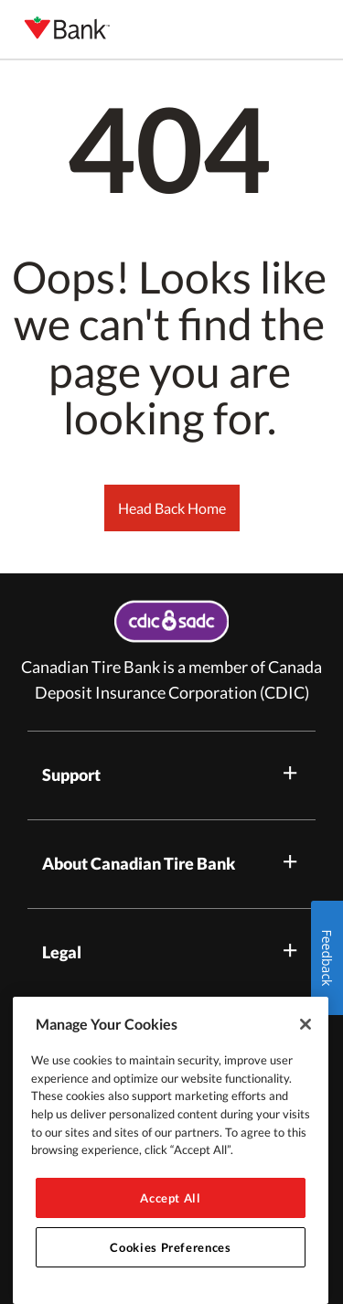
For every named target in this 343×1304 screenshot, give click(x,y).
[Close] (305, 1024)
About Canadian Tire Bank (171, 861)
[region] (170, 1150)
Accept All (170, 1198)
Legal (171, 950)
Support (171, 773)
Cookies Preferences (170, 1247)
